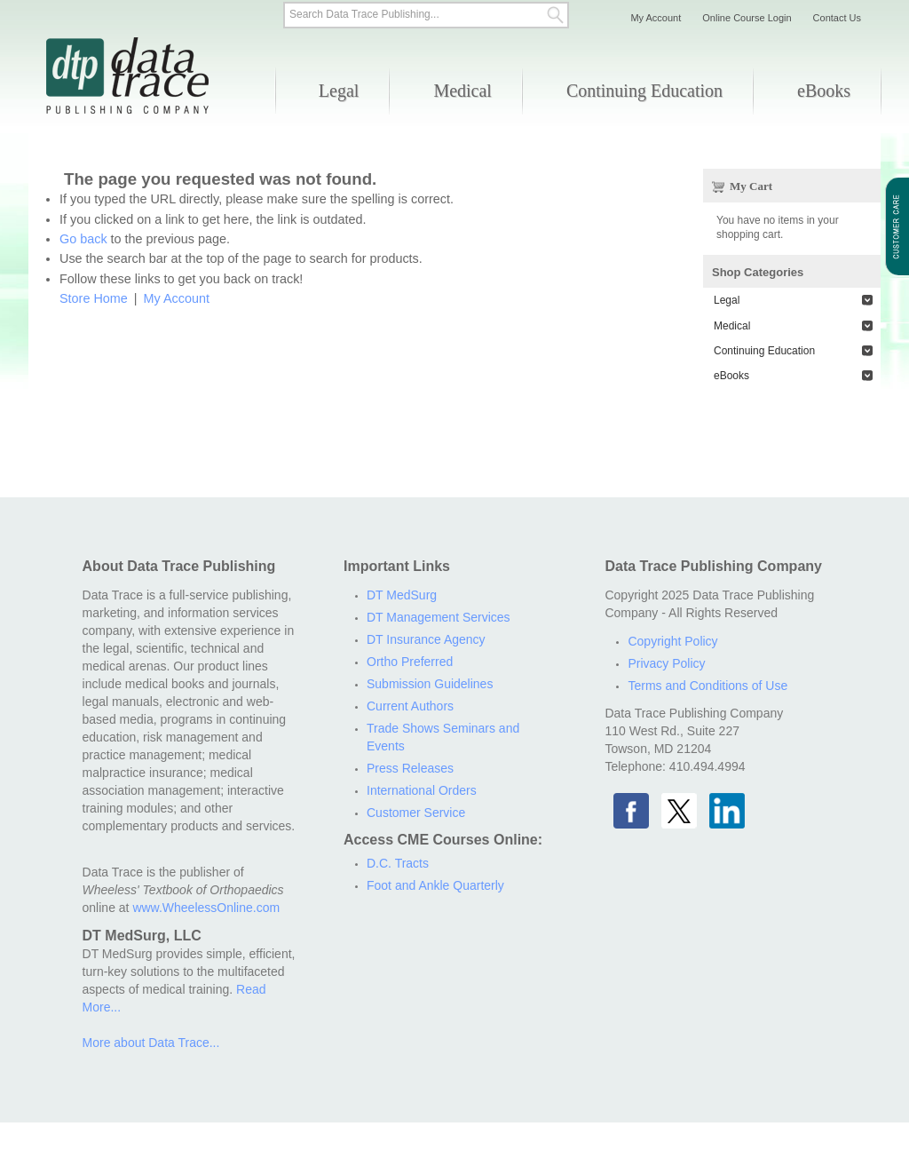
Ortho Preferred (410, 661)
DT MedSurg (402, 595)
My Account (176, 298)
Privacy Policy (666, 663)
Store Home (93, 298)
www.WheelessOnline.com (206, 907)
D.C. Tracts (398, 863)
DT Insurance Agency (426, 639)
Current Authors (410, 706)
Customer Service (416, 812)
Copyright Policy (672, 641)
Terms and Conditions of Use (707, 685)
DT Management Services (438, 617)
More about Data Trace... (151, 1042)
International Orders (422, 790)
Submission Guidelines (430, 684)
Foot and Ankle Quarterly (435, 885)
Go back (83, 239)
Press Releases (410, 768)
